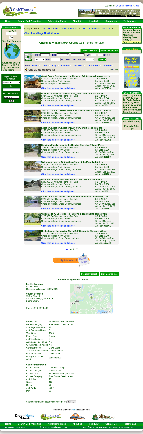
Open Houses (130, 112)
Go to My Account (124, 6)
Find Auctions (130, 107)
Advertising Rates (57, 424)
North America (69, 28)
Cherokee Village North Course (41, 33)
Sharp (106, 28)
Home (7, 424)
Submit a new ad (131, 32)
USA (83, 28)
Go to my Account (132, 30)
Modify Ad (128, 35)
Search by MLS (130, 98)
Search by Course (132, 105)
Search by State (131, 102)
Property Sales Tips (131, 127)
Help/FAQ (94, 424)
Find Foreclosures (132, 110)
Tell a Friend (8, 70)
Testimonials (130, 424)
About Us (77, 424)
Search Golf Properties (29, 424)
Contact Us (111, 424)
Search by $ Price (132, 95)
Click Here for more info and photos (58, 88)
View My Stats (130, 37)
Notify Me (128, 40)
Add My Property (131, 121)
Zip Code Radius (131, 100)
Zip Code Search (10, 67)
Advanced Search (11, 63)
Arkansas (94, 28)
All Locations (50, 28)
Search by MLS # (10, 65)
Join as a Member (132, 42)
